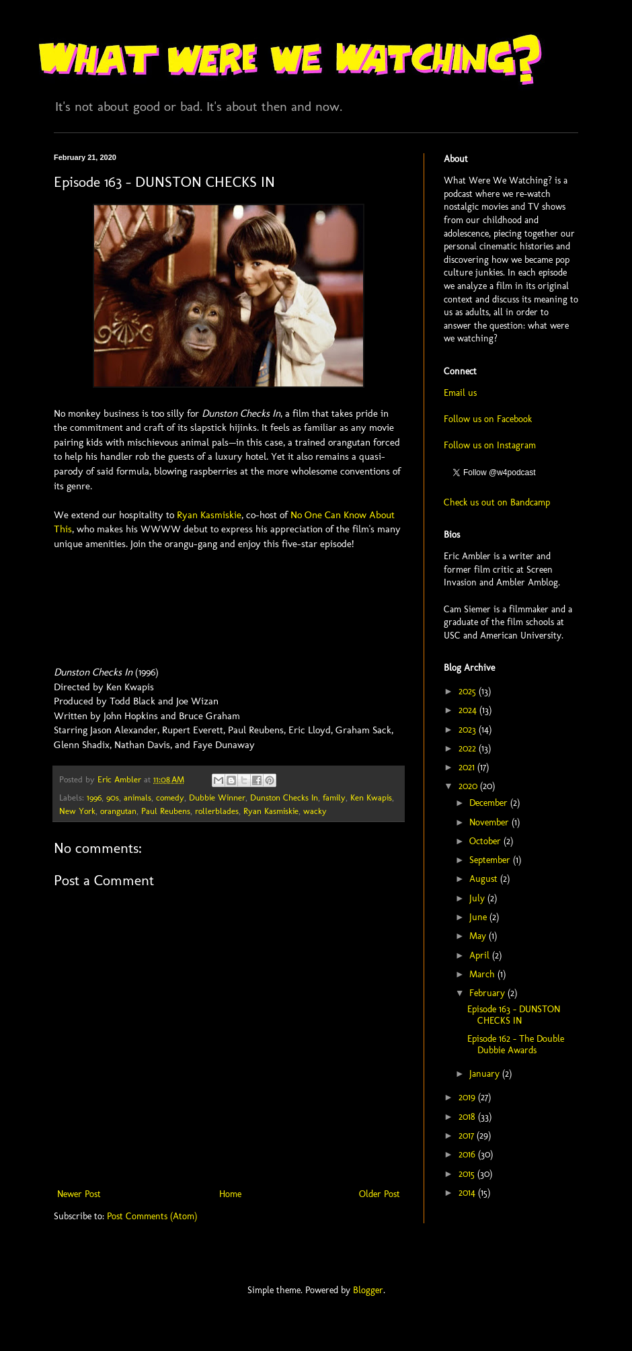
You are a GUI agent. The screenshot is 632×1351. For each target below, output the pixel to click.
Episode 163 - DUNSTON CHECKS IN (513, 1015)
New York (77, 811)
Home (230, 1194)
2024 (469, 710)
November (490, 822)
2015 (468, 1174)
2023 (469, 729)
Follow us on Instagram (490, 445)
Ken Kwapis (371, 797)
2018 (468, 1116)
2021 (468, 767)
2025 (469, 691)
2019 (468, 1097)
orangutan (118, 811)
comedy (170, 797)
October (486, 841)
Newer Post (79, 1194)
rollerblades (217, 811)
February (488, 993)
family (334, 797)
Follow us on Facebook (488, 419)
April (480, 955)
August (484, 879)
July (478, 898)
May (479, 936)
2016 (468, 1154)
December (489, 803)
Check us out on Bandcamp (497, 502)
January (485, 1073)
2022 (469, 748)
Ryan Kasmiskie (209, 515)
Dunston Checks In (284, 797)
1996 (94, 797)
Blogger (368, 1290)
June (479, 917)
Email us (460, 393)
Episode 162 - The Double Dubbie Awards (515, 1044)
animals (137, 797)
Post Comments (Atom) (152, 1216)
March (483, 974)
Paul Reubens (165, 811)
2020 (469, 786)
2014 (468, 1192)
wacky (315, 811)
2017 (468, 1135)
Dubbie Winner (217, 797)
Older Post (379, 1194)
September (491, 860)
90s (112, 797)
